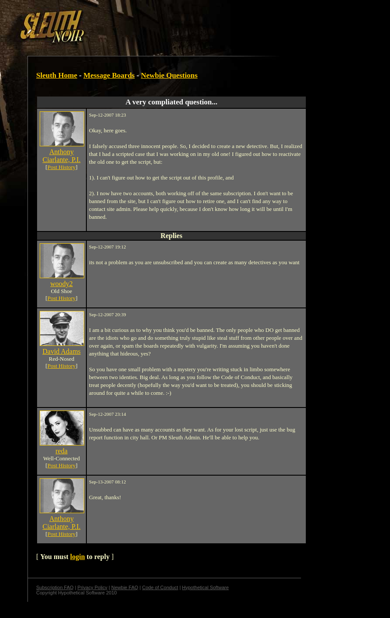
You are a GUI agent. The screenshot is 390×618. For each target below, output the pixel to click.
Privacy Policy (92, 587)
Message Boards (109, 75)
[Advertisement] (151, 23)
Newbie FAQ (124, 587)
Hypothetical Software (205, 587)
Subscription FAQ (55, 587)
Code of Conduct (160, 587)
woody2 (61, 283)
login (77, 556)
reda (61, 451)
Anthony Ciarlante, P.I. (61, 155)
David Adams (61, 351)
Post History (62, 167)
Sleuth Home (56, 75)
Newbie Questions (169, 75)
